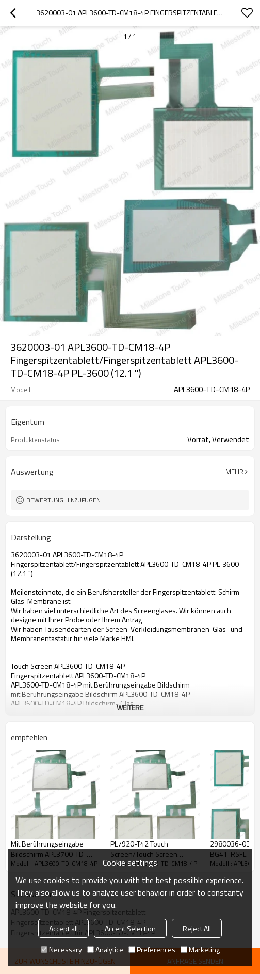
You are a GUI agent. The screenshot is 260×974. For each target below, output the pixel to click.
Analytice (105, 949)
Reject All (197, 928)
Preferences (151, 949)
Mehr (234, 472)
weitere (130, 707)
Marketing (200, 949)
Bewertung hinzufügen (63, 500)
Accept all (63, 928)
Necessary (61, 949)
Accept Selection (130, 928)
